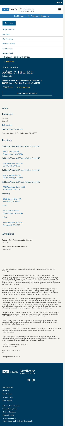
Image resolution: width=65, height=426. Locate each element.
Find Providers (7, 394)
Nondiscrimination (8, 415)
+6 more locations (23, 87)
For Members (19, 16)
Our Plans (6, 34)
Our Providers (8, 39)
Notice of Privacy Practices (11, 406)
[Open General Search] (58, 2)
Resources (45, 16)
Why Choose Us (9, 29)
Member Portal (8, 53)
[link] (28, 380)
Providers (10, 62)
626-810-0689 (8, 87)
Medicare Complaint (9, 412)
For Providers (33, 16)
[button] (31, 29)
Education (7, 125)
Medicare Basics (9, 44)
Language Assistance (9, 418)
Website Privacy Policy (10, 409)
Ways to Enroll (7, 400)
